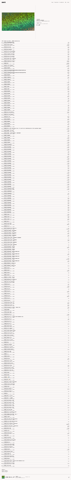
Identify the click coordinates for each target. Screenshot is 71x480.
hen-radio (5, 471)
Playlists (56, 2)
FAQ (65, 2)
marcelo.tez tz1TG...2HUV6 (9, 43)
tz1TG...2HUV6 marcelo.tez (21, 477)
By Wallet (62, 2)
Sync (68, 2)
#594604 (17, 476)
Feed (52, 2)
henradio (6, 470)
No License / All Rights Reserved (43, 23)
